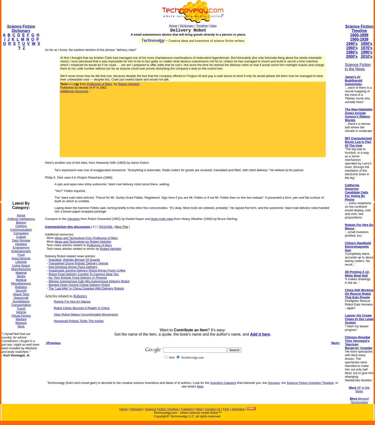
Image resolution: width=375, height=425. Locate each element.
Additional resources (74, 91)
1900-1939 (359, 39)
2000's (352, 56)
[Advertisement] (20, 125)
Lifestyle (21, 262)
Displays (21, 244)
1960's (352, 48)
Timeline (202, 25)
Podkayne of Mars (99, 245)
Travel (21, 308)
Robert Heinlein (128, 84)
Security (21, 290)
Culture (21, 237)
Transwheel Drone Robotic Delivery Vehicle (78, 263)
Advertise (238, 409)
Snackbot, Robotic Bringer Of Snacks (74, 260)
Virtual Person (21, 315)
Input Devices (21, 258)
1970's (366, 48)
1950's (366, 44)
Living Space (21, 265)
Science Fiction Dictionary (21, 28)
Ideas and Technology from (86, 238)
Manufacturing (21, 269)
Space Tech (21, 294)
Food (21, 254)
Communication (21, 229)
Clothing (21, 226)
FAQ (226, 409)
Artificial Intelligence (21, 219)
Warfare (21, 319)
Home (173, 25)
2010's (366, 56)
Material (21, 272)
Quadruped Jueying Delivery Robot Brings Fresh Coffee (87, 270)
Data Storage (21, 240)
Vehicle (21, 312)
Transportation (21, 305)
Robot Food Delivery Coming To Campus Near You (84, 274)
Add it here (260, 334)
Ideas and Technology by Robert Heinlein (83, 241)
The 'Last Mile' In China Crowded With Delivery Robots (86, 288)
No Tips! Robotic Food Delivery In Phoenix (78, 277)
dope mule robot (162, 219)
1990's (366, 52)
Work (21, 326)
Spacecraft (21, 298)
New (213, 25)
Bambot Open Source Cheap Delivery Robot (79, 285)
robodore (73, 219)
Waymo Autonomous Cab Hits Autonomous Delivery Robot (89, 281)
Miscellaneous (21, 283)
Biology (21, 222)
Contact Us (212, 409)
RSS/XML (106, 227)
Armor (21, 215)
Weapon (21, 323)
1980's (352, 52)
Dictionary (187, 25)
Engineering (21, 247)
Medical (21, 280)
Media (21, 276)
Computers (21, 233)
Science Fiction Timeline (359, 28)
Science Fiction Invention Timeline (310, 383)
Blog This (121, 227)
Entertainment (21, 251)
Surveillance (21, 301)
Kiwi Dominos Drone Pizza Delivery (73, 267)
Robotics (21, 287)
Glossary (274, 383)
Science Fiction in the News (358, 67)
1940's (352, 44)
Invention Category (223, 383)
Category (187, 409)
